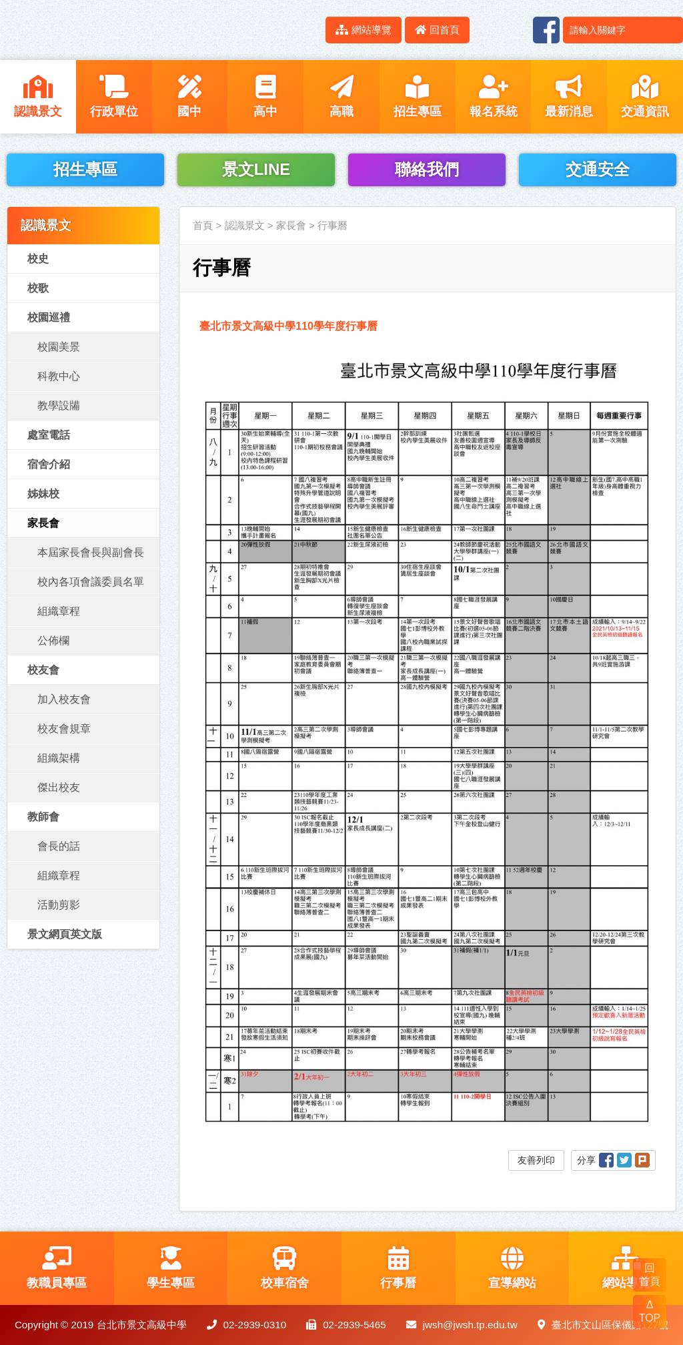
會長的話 (58, 846)
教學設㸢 (58, 405)
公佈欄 (53, 640)
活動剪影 (58, 904)
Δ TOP (650, 1311)
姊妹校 (43, 493)
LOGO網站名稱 (113, 30)
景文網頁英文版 (64, 934)
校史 (38, 258)
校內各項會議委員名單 (90, 581)
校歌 (38, 288)
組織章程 (58, 611)
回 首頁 (649, 1274)
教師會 (43, 816)
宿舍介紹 (48, 464)
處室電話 (48, 435)
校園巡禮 (48, 317)
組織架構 (58, 758)
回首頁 (437, 29)
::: (307, 29)
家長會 (43, 523)
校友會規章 (64, 728)
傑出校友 (58, 787)
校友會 (43, 670)
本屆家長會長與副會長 (90, 552)
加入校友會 (64, 699)
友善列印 (536, 1160)
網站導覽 (363, 29)
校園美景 (58, 346)
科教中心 (58, 376)
